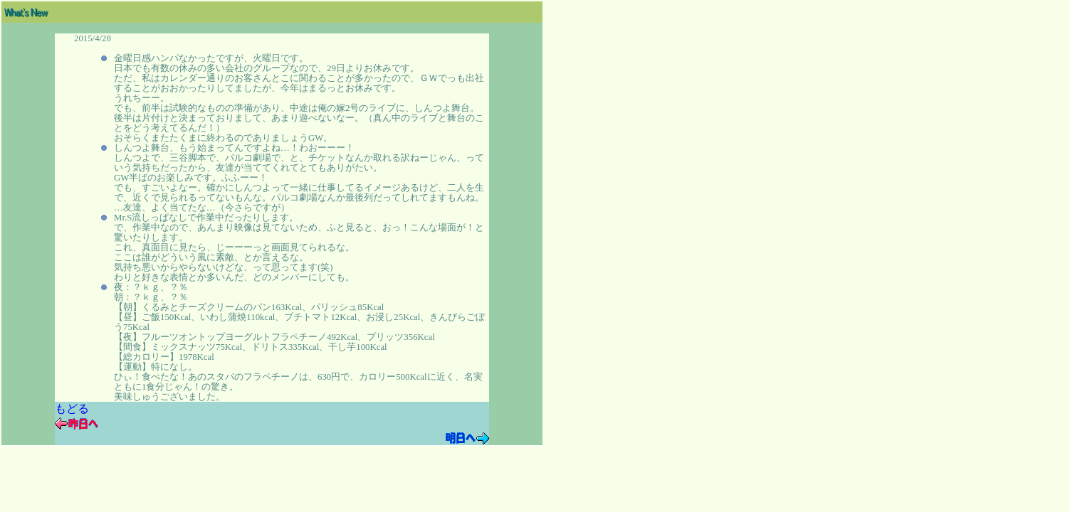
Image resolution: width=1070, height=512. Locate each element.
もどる (72, 408)
